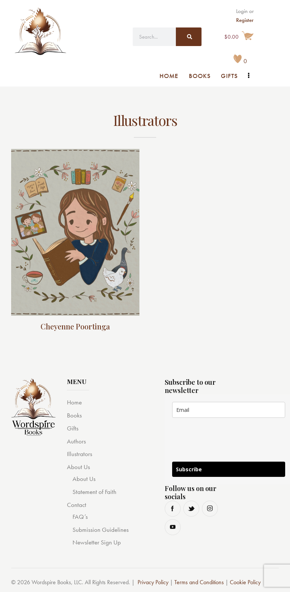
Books (74, 415)
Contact (76, 505)
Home (74, 402)
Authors (76, 441)
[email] (228, 410)
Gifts (72, 428)
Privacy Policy (153, 582)
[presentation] (228, 443)
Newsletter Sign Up (96, 542)
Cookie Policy (245, 582)
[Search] (189, 36)
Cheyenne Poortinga (75, 326)
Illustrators (79, 454)
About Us (78, 467)
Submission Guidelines (100, 530)
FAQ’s (80, 517)
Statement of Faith (94, 492)
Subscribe (189, 469)
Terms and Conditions (199, 582)
